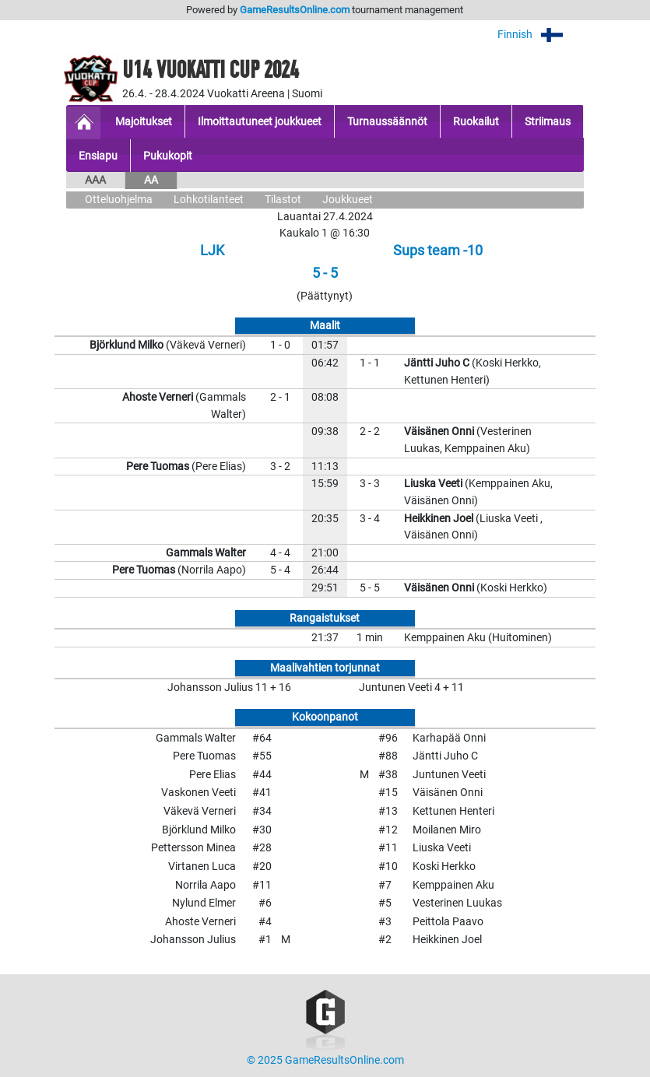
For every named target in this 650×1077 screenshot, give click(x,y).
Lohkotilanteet (209, 199)
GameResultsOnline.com (295, 10)
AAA (95, 180)
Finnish (540, 34)
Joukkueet (347, 199)
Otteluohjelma (119, 199)
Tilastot (283, 199)
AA (151, 180)
